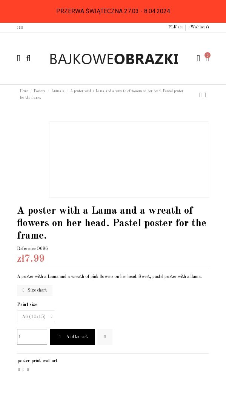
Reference (26, 249)
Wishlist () (198, 27)
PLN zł (175, 27)
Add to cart (72, 336)
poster (24, 361)
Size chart (35, 290)
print (36, 361)
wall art (50, 361)
